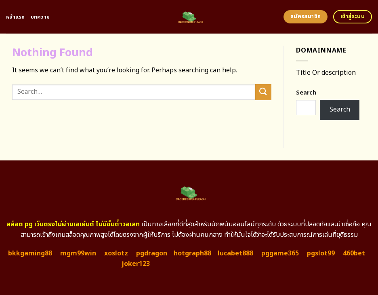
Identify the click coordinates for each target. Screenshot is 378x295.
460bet (354, 253)
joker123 (136, 264)
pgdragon (151, 253)
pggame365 (280, 253)
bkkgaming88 (30, 253)
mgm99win (78, 253)
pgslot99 (321, 253)
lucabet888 (235, 253)
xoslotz (116, 253)
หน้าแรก (15, 17)
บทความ (40, 17)
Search (306, 92)
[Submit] (263, 92)
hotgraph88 (192, 253)
